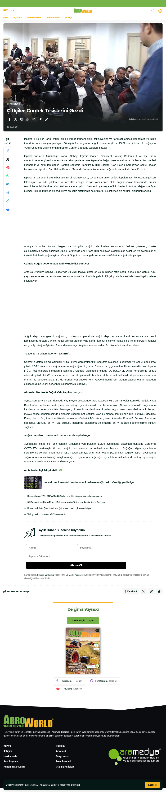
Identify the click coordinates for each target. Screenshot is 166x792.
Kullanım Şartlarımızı (46, 578)
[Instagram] (103, 684)
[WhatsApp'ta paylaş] (27, 119)
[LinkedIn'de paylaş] (34, 119)
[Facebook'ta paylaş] (9, 119)
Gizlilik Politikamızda (80, 578)
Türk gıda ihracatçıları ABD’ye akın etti (46, 514)
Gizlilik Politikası (33, 785)
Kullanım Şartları (52, 785)
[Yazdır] (8, 209)
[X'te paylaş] (15, 119)
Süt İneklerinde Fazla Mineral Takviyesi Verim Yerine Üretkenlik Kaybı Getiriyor (66, 502)
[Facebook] (69, 684)
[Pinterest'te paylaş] (21, 119)
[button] (152, 785)
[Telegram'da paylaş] (40, 119)
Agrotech (15, 104)
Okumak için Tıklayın (83, 624)
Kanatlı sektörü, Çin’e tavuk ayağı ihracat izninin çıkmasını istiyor (59, 508)
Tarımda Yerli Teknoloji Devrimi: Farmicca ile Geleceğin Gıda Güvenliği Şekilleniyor (89, 482)
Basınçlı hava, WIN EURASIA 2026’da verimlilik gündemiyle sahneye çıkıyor (65, 496)
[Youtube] (69, 692)
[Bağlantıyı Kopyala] (46, 119)
